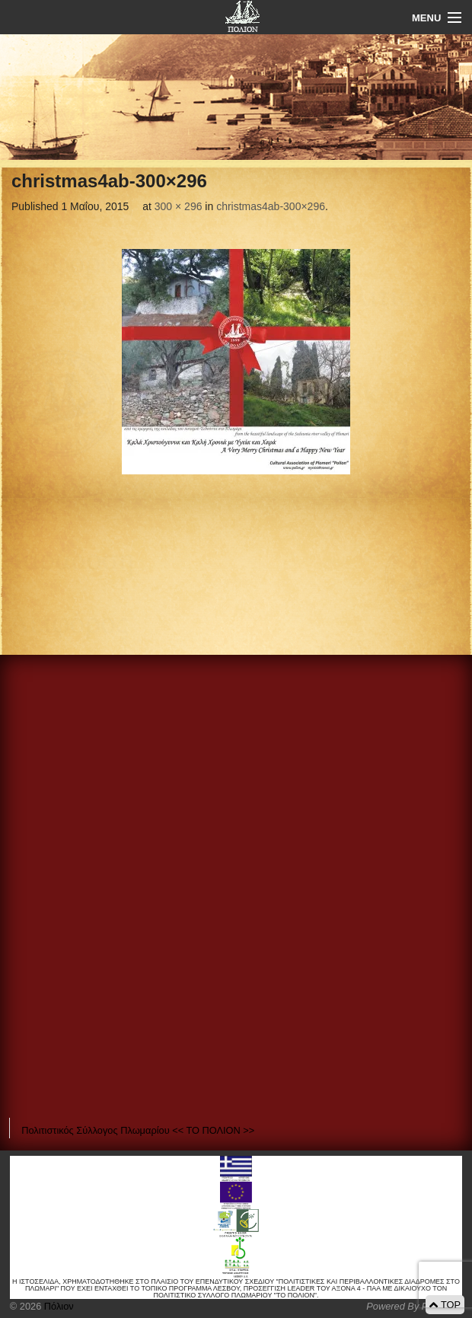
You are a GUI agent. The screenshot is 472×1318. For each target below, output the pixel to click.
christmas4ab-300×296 (270, 206)
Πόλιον (57, 1306)
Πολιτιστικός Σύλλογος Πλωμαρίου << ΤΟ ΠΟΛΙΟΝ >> (137, 1130)
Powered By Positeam (414, 1306)
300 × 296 (179, 206)
